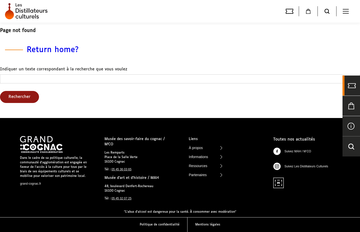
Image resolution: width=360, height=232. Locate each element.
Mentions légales (207, 224)
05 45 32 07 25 (122, 198)
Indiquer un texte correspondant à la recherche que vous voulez (63, 69)
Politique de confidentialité (160, 224)
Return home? (53, 50)
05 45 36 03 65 (122, 169)
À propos (205, 148)
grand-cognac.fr (30, 183)
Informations (205, 157)
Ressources (205, 166)
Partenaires (205, 175)
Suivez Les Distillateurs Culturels (300, 166)
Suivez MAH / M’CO (292, 151)
